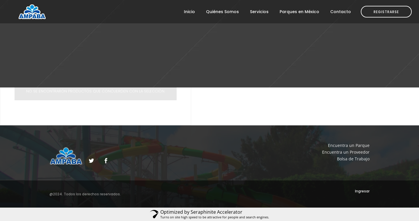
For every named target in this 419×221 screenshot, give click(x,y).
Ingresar (362, 191)
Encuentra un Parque (349, 145)
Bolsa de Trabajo (353, 159)
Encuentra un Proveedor (346, 152)
